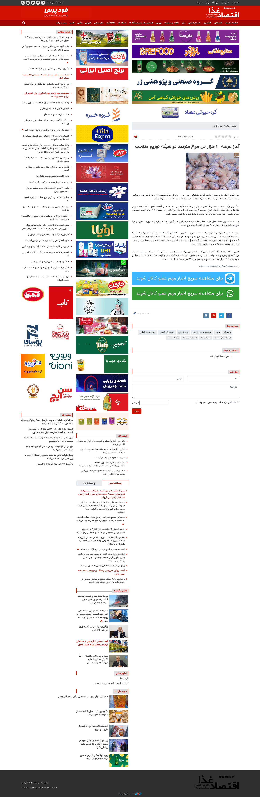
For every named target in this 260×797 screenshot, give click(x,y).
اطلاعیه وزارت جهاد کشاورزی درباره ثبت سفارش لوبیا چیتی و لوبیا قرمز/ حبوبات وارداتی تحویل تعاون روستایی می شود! (101, 558)
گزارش (88, 23)
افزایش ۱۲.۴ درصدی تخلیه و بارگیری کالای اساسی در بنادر (45, 254)
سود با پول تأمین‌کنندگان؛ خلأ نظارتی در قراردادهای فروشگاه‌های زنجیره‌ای (93, 659)
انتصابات (122, 436)
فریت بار (123, 679)
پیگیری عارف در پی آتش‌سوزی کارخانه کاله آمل (93, 628)
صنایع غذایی (194, 23)
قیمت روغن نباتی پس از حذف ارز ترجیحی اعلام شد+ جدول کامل (101, 572)
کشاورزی (207, 23)
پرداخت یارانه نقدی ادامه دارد (56, 114)
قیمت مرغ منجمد (223, 338)
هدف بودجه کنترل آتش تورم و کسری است (50, 262)
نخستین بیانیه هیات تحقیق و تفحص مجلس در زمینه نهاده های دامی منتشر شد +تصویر (103, 580)
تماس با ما (225, 2)
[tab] (115, 483)
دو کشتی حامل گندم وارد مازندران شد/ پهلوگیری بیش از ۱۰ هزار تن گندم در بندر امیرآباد (47, 422)
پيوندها (215, 2)
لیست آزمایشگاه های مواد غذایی (110, 684)
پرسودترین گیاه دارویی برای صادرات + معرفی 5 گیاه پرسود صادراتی (46, 159)
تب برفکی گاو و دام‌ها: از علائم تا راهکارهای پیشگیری (45, 246)
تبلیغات (199, 2)
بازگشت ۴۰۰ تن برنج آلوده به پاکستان (55, 464)
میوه (218, 332)
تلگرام (27, 3)
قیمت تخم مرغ (190, 338)
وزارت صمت (173, 338)
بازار (183, 23)
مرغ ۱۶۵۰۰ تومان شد (219, 356)
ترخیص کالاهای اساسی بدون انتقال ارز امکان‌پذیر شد (45, 102)
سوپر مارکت (61, 23)
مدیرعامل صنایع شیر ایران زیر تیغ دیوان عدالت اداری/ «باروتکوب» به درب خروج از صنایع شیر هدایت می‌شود (100, 519)
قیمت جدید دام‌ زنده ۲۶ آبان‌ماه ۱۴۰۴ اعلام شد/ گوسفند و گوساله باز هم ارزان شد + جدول (50, 430)
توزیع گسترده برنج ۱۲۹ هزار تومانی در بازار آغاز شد (47, 240)
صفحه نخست (231, 23)
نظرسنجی (98, 23)
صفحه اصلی (231, 126)
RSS (43, 3)
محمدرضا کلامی (167, 332)
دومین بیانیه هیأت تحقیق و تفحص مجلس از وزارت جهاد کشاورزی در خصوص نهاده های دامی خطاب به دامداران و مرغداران (101, 541)
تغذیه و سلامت (171, 23)
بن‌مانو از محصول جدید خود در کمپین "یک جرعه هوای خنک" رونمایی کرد (93, 744)
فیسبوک (38, 3)
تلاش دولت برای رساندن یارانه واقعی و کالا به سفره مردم (46, 269)
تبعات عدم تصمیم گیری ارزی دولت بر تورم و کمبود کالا (46, 199)
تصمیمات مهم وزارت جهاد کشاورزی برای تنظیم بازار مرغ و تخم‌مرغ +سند (46, 95)
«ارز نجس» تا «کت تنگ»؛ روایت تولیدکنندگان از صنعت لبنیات (48, 278)
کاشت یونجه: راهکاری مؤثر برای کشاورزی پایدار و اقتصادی (47, 168)
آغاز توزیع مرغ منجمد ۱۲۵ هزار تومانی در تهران (48, 234)
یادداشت (110, 23)
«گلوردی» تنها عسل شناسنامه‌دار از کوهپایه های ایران (92, 713)
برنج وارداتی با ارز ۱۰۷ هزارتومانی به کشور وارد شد (103, 566)
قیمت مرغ (205, 338)
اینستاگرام (22, 3)
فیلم (72, 23)
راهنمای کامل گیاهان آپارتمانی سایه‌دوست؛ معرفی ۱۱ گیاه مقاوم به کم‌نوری (46, 137)
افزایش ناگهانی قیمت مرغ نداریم (54, 108)
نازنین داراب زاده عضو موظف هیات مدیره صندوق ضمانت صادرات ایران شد (103, 451)
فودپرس (220, 13)
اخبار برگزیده (217, 126)
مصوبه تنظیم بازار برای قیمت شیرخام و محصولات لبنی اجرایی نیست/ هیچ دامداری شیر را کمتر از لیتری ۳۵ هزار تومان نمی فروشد (101, 494)
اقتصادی (218, 23)
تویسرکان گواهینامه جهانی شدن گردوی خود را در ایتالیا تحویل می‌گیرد (49, 448)
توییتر (33, 3)
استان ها (122, 23)
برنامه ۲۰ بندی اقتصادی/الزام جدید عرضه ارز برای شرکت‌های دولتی (47, 190)
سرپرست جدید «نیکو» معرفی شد (110, 457)
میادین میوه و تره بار (202, 332)
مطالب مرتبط (231, 350)
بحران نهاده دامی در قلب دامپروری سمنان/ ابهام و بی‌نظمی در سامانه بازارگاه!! (49, 457)
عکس (79, 23)
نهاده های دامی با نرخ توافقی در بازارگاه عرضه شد (103, 549)
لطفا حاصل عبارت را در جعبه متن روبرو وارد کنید (216, 402)
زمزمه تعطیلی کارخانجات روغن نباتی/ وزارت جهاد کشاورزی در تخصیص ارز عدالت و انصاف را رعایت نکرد (101, 531)
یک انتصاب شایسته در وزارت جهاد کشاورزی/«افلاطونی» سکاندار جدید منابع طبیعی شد (102, 464)
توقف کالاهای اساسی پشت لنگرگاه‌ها (52, 176)
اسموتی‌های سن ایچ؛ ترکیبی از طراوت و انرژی (93, 728)
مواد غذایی (183, 332)
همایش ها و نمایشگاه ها (141, 23)
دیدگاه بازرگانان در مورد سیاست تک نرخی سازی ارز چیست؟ (46, 122)
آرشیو (207, 2)
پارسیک (227, 332)
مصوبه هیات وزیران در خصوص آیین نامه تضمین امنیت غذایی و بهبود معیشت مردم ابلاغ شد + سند (92, 616)
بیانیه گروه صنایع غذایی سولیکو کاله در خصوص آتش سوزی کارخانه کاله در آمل (93, 599)
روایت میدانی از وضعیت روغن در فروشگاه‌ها (49, 182)
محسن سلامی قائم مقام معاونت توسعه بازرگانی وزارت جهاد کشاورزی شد (103, 472)
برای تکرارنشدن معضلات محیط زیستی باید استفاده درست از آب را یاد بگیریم (48, 439)
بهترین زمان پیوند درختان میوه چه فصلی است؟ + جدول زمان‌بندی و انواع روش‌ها (47, 39)
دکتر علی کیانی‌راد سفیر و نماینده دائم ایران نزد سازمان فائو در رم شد (101, 442)
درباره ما (235, 2)
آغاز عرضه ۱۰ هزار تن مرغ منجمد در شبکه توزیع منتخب (187, 146)
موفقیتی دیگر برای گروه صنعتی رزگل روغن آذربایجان (83, 697)
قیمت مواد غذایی (148, 332)
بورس (158, 23)
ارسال (136, 411)
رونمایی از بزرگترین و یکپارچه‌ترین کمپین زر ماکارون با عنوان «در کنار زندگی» (45, 217)
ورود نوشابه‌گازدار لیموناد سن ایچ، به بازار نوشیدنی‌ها (94, 757)
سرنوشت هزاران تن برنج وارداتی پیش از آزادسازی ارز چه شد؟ (46, 208)
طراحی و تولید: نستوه (130, 793)
